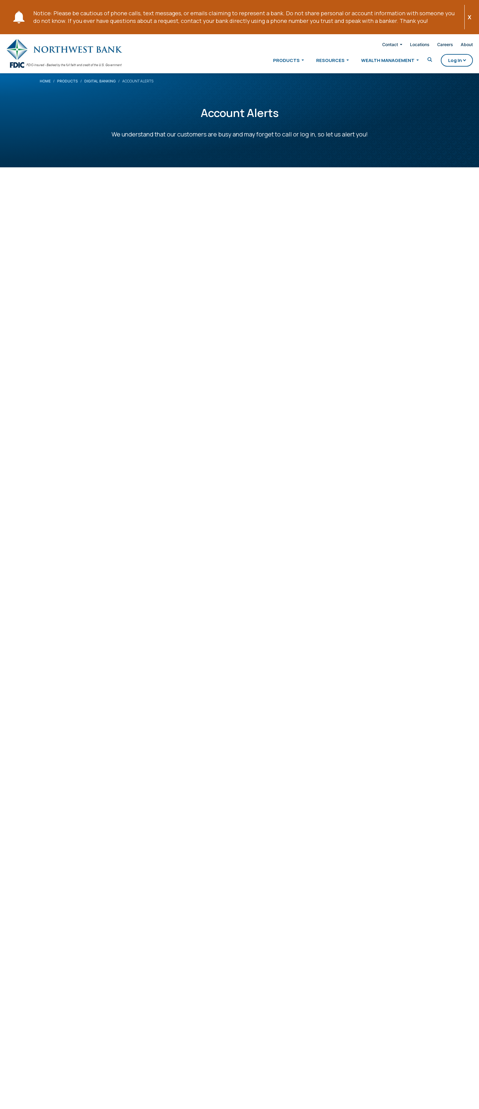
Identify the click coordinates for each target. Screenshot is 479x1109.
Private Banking (214, 917)
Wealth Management (377, 61)
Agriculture (208, 946)
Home (45, 87)
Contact (379, 45)
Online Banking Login (299, 321)
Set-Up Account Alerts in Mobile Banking (111, 769)
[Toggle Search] (418, 61)
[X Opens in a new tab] (59, 977)
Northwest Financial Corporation (219, 963)
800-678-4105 (76, 993)
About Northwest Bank (279, 920)
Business (142, 932)
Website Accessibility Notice (100, 1096)
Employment (273, 967)
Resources (319, 61)
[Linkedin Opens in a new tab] (74, 978)
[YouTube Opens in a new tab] (90, 978)
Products (275, 61)
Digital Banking (100, 87)
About (456, 45)
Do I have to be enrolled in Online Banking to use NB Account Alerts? (159, 838)
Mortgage (143, 946)
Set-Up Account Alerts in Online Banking (111, 751)
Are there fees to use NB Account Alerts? (111, 820)
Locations (409, 45)
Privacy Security (49, 1096)
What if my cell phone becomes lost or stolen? (120, 857)
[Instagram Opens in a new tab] (106, 978)
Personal (142, 917)
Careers (434, 45)
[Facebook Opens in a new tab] (45, 979)
